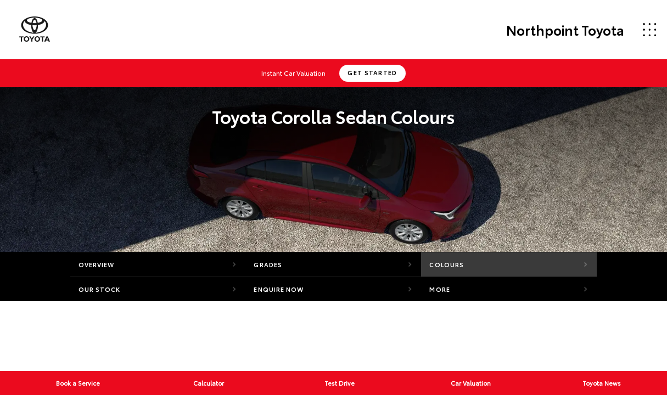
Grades (268, 264)
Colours (446, 264)
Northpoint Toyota (565, 29)
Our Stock (100, 289)
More (439, 289)
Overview (97, 264)
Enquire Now (279, 289)
